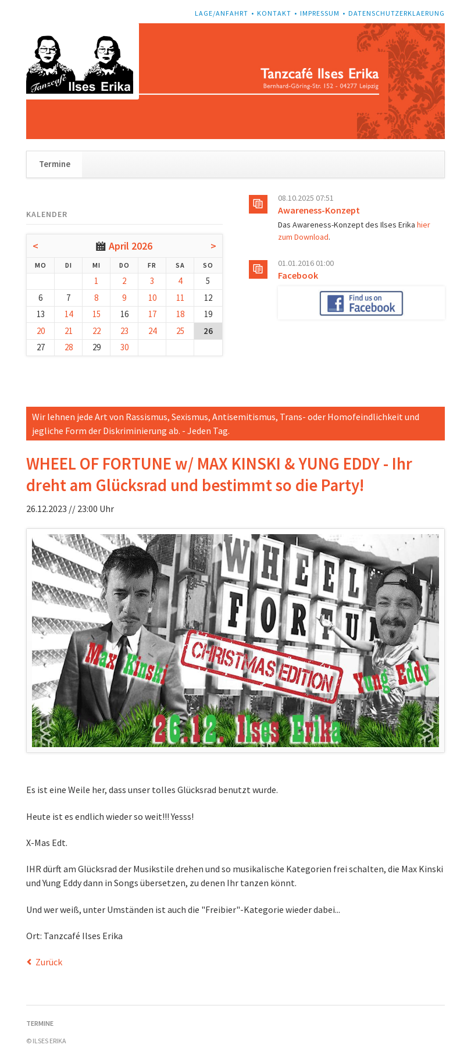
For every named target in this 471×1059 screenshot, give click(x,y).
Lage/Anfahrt (221, 13)
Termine (54, 163)
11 (180, 297)
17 (152, 313)
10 (152, 297)
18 (180, 313)
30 (124, 347)
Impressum (320, 13)
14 (69, 313)
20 (41, 330)
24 (152, 330)
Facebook (298, 275)
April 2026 (130, 246)
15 (96, 313)
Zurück (48, 962)
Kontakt (274, 13)
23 (124, 330)
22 (96, 330)
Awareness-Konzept (319, 210)
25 (180, 330)
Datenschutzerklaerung (396, 13)
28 (69, 347)
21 (69, 330)
